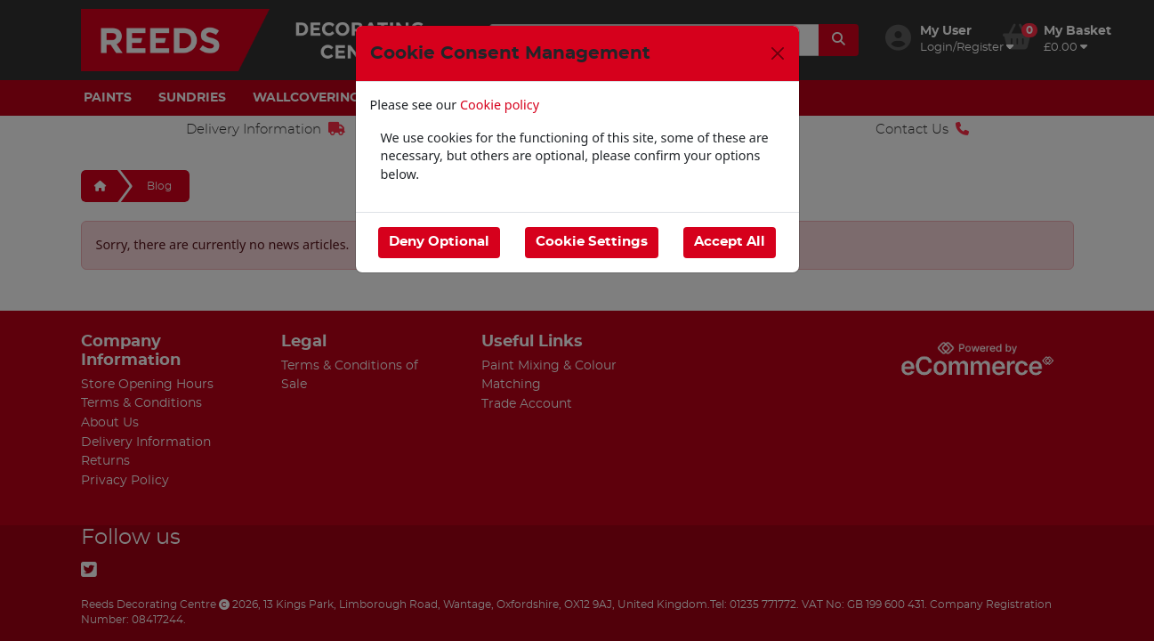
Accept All (729, 241)
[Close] (777, 53)
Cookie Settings (592, 241)
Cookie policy (499, 104)
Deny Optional (439, 241)
